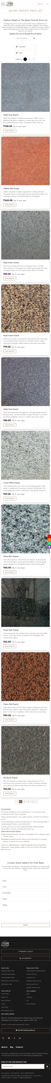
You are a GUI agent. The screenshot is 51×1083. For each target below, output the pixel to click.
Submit (25, 925)
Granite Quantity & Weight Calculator (36, 971)
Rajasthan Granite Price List (33, 987)
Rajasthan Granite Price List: (12, 839)
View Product (10, 131)
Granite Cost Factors (32, 974)
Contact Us (19, 1047)
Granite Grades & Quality (7, 977)
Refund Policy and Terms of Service (10, 981)
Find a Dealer (4, 1007)
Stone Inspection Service (7, 1010)
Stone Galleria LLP (5, 1073)
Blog (11, 1047)
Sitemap (15, 1078)
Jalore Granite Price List (10, 834)
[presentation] (14, 917)
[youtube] (9, 1038)
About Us (4, 1047)
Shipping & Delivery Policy (7, 971)
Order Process (5, 994)
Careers (3, 1004)
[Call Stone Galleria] (49, 539)
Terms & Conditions (6, 1078)
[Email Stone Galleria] (49, 546)
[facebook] (14, 1038)
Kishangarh (29, 997)
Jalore (28, 994)
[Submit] (47, 1066)
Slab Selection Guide (6, 984)
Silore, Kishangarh (31, 1004)
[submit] (34, 38)
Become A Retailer (6, 1000)
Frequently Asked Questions (8, 974)
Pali (27, 1000)
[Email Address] (22, 1066)
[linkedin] (20, 1038)
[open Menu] (3, 4)
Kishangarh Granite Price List (34, 981)
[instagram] (3, 1038)
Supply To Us (4, 997)
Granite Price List (31, 977)
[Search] (43, 4)
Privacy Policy (37, 1076)
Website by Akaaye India (25, 1078)
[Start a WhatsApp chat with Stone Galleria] (49, 543)
